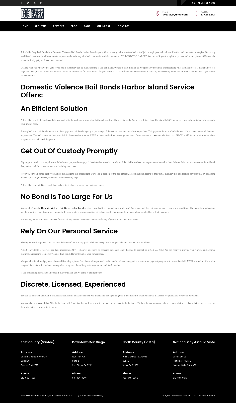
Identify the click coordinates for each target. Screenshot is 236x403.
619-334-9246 (79, 377)
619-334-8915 (180, 377)
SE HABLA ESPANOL (203, 2)
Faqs (87, 26)
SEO (74, 395)
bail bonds (41, 139)
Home (24, 26)
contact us (156, 135)
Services (58, 26)
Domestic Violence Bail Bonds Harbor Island (62, 208)
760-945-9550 (130, 377)
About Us (40, 26)
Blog (74, 26)
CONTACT (124, 26)
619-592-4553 (28, 377)
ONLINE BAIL (104, 26)
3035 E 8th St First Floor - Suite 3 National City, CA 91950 (184, 361)
